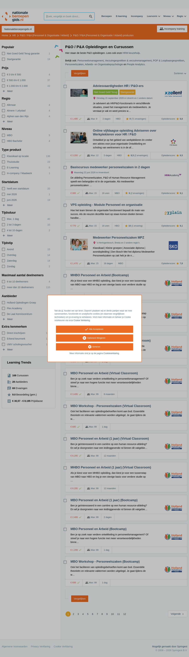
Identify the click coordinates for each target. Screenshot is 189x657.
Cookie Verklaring (82, 320)
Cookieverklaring (111, 353)
